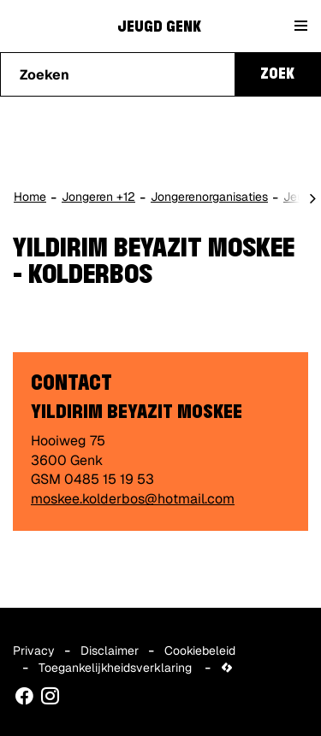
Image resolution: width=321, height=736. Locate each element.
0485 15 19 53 (109, 479)
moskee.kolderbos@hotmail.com (133, 499)
